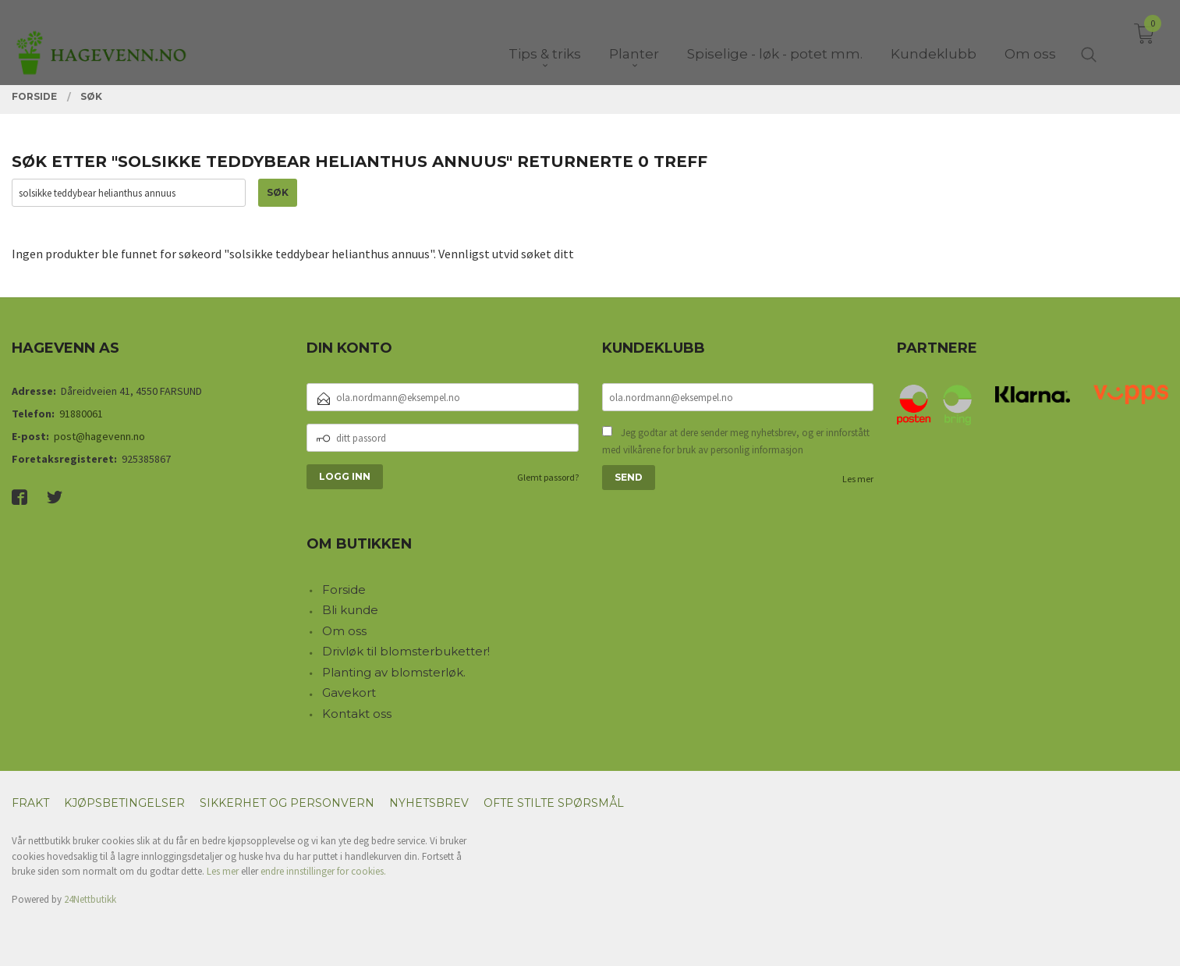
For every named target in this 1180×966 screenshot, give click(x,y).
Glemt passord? (548, 477)
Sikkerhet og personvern (287, 803)
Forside (344, 589)
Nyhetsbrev (429, 803)
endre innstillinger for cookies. (323, 871)
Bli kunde (350, 609)
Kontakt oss (357, 713)
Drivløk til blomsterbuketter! (406, 651)
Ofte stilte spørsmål (554, 803)
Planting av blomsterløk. (394, 672)
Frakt (30, 803)
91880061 (81, 414)
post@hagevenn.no (99, 436)
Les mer (857, 479)
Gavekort (349, 692)
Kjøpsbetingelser (124, 803)
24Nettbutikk (90, 899)
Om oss (344, 630)
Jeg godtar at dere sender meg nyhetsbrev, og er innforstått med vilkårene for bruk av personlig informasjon (736, 441)
